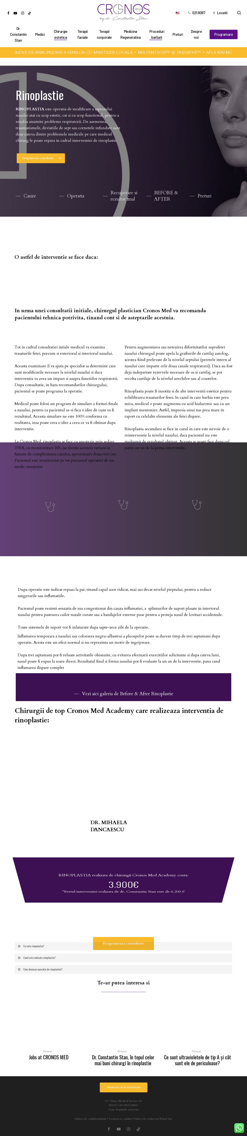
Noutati (47, 1051)
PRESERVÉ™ (197, 52)
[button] (41, 160)
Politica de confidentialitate (90, 1119)
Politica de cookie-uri (146, 1119)
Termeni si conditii (119, 1119)
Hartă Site (166, 1119)
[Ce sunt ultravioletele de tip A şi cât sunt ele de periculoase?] (197, 1034)
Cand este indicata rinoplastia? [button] (36, 958)
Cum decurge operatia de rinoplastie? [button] (39, 969)
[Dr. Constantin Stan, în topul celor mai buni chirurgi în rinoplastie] (123, 1034)
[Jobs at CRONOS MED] (49, 1031)
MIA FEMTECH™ (162, 52)
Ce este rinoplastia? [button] (30, 946)
